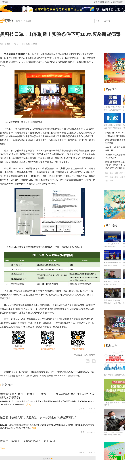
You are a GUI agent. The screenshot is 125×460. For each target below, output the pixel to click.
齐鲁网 (5, 2)
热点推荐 (111, 89)
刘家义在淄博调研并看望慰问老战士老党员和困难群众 (112, 303)
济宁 (106, 177)
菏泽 (111, 181)
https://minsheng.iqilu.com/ (42, 372)
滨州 (106, 181)
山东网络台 (108, 2)
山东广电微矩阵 (118, 2)
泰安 (111, 177)
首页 (95, 2)
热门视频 (111, 225)
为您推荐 (7, 384)
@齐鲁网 (21, 376)
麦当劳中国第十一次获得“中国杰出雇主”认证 (28, 441)
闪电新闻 (101, 2)
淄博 (116, 173)
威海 (116, 177)
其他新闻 (27, 21)
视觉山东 (111, 345)
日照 (121, 177)
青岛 (111, 173)
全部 (97, 21)
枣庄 (121, 173)
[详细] (28, 404)
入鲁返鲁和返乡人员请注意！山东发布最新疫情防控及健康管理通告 (112, 110)
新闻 (18, 21)
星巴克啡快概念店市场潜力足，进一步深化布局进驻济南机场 (38, 417)
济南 (106, 173)
